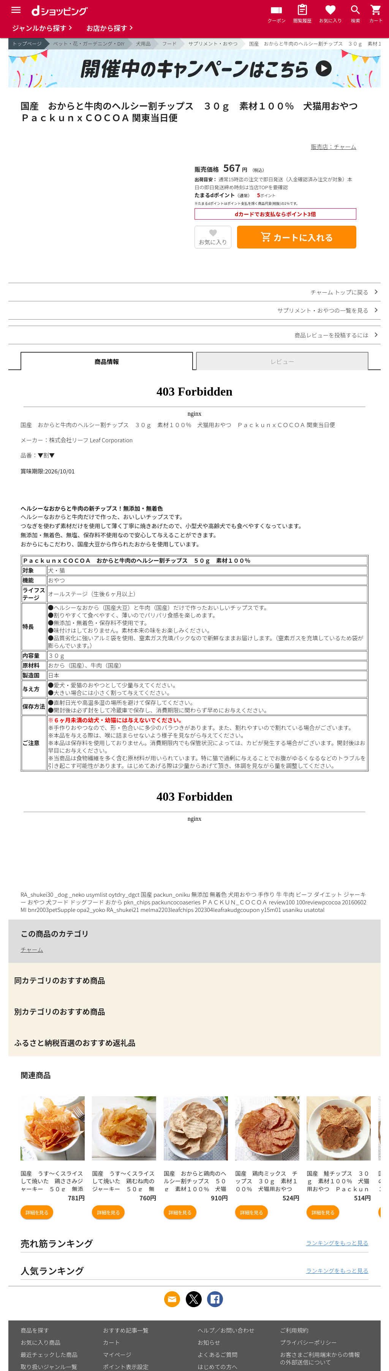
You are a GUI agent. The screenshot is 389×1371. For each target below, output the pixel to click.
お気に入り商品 (40, 1342)
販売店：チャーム (333, 146)
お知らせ (209, 1342)
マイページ (117, 1354)
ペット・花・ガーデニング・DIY (89, 43)
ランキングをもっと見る (337, 1243)
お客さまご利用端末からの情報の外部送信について (320, 1358)
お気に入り (213, 242)
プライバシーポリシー (308, 1342)
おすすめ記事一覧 (126, 1330)
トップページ (27, 43)
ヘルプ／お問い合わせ (226, 1330)
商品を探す (35, 1330)
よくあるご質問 (217, 1354)
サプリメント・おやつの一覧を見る (322, 310)
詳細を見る (36, 1212)
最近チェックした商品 (49, 1354)
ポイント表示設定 (126, 1367)
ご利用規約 (294, 1330)
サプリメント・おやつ (213, 43)
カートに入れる (296, 237)
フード (169, 43)
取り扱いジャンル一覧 (49, 1367)
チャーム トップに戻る (339, 292)
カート (111, 1342)
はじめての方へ (217, 1367)
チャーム (32, 949)
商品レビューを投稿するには (331, 335)
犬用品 (143, 43)
